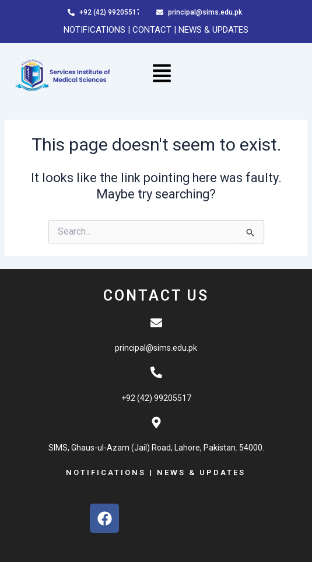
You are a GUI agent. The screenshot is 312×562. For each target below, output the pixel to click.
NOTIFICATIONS (94, 30)
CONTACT (153, 30)
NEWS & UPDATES (213, 30)
